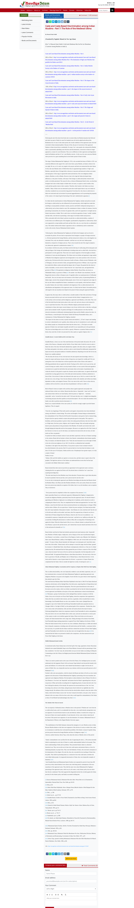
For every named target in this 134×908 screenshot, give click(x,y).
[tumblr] (68, 21)
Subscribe (88, 10)
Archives (45, 10)
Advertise (79, 10)
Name (47, 870)
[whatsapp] (50, 21)
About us (37, 10)
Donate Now (71, 859)
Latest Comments (27, 32)
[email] (65, 21)
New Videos (25, 28)
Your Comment (50, 885)
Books (65, 10)
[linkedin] (56, 21)
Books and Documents (29, 40)
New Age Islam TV (55, 10)
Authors (29, 10)
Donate (71, 10)
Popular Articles (27, 36)
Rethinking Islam (27, 20)
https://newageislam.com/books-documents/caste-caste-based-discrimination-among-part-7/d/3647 (68, 846)
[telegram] (59, 21)
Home (23, 10)
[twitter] (53, 21)
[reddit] (62, 21)
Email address (50, 878)
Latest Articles (26, 24)
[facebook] (47, 21)
